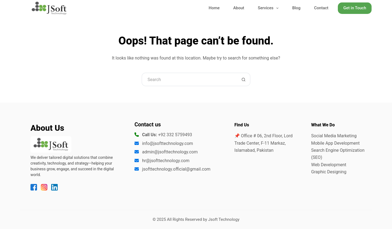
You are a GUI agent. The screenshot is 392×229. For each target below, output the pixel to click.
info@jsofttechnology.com (167, 143)
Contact (321, 7)
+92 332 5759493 (175, 134)
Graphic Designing (328, 171)
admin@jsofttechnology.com (170, 151)
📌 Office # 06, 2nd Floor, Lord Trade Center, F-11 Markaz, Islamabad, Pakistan (263, 143)
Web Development (328, 164)
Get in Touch (354, 7)
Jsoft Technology (224, 219)
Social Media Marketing (334, 135)
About (238, 7)
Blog (296, 7)
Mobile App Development (335, 143)
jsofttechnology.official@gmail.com (176, 169)
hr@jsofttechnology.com (165, 160)
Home (214, 7)
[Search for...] (189, 79)
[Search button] (243, 79)
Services (269, 8)
